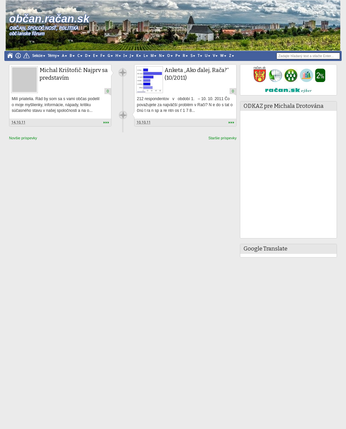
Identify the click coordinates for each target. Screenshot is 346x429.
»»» (106, 122)
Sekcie (37, 56)
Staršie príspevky (222, 138)
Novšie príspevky (23, 138)
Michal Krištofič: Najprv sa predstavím (73, 74)
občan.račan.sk (49, 18)
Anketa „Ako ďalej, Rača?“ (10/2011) (197, 74)
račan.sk (122, 72)
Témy (52, 56)
